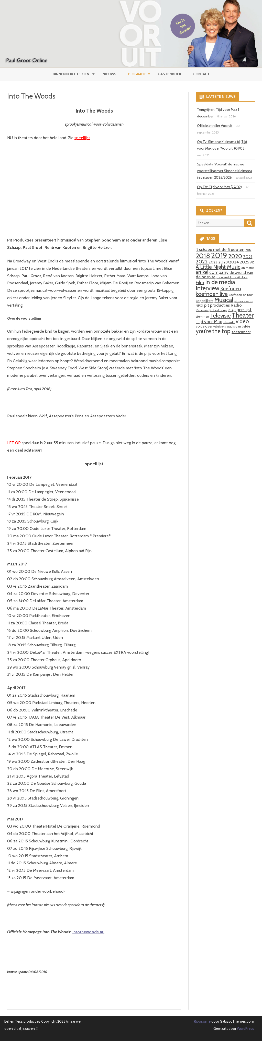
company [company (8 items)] (218, 272)
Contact (201, 74)
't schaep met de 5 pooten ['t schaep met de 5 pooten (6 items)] (220, 249)
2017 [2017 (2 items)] (248, 250)
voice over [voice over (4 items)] (204, 326)
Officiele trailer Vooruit (214, 125)
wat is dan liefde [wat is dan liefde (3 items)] (238, 326)
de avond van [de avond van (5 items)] (241, 272)
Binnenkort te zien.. (72, 74)
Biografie (137, 74)
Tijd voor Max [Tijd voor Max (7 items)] (209, 321)
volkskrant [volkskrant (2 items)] (219, 326)
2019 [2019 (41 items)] (219, 255)
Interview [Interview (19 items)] (207, 288)
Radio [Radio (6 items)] (236, 305)
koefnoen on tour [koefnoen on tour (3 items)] (241, 295)
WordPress (245, 1028)
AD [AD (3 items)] (252, 262)
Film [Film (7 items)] (200, 282)
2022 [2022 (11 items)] (202, 261)
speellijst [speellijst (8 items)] (243, 309)
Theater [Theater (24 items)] (243, 315)
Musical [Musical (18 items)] (223, 300)
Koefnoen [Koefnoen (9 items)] (230, 288)
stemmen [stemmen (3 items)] (202, 316)
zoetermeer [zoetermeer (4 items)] (241, 332)
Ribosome (202, 1021)
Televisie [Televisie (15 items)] (220, 315)
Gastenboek (169, 74)
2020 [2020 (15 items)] (235, 256)
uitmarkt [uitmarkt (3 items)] (229, 322)
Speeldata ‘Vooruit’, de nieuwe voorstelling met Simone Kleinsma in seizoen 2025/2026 (224, 171)
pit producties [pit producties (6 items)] (217, 305)
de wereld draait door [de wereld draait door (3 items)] (231, 277)
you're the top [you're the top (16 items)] (213, 331)
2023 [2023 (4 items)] (213, 262)
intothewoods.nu (88, 931)
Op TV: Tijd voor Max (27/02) (219, 187)
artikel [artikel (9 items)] (202, 272)
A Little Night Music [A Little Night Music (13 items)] (218, 266)
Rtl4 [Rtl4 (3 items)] (230, 310)
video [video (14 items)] (242, 321)
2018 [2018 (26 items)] (203, 256)
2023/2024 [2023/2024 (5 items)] (228, 262)
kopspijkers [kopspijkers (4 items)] (204, 300)
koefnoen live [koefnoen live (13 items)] (212, 293)
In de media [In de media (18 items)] (220, 282)
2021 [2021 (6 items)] (247, 256)
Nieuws (109, 74)
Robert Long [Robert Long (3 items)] (218, 310)
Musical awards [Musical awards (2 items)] (243, 301)
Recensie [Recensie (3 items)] (202, 310)
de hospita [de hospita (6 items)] (205, 276)
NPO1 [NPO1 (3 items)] (199, 305)
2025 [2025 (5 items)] (244, 262)
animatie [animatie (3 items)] (247, 268)
